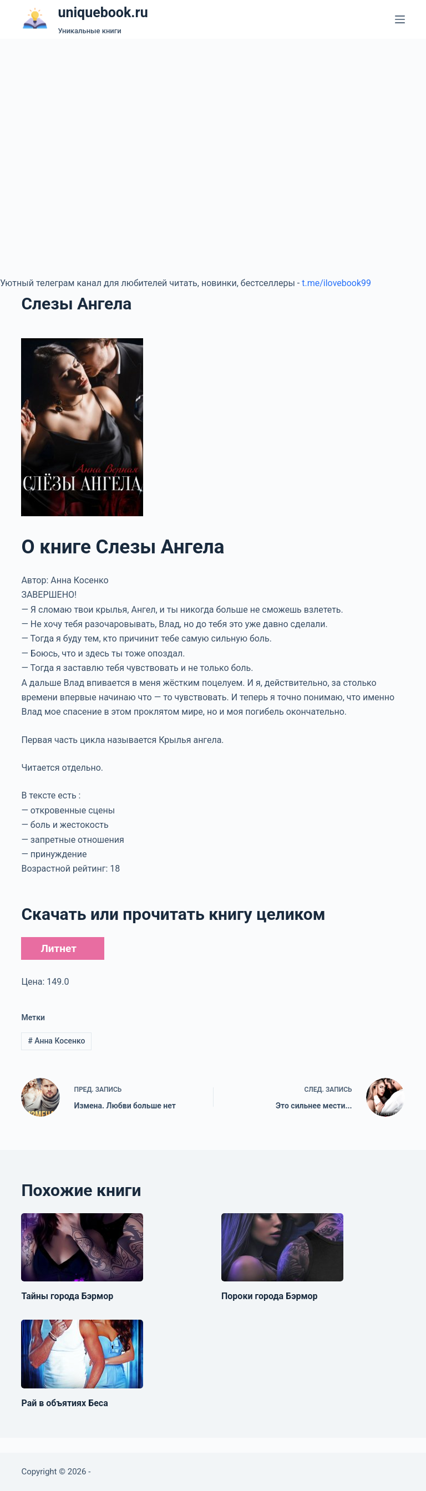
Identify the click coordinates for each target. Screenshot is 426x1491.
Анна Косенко (56, 1040)
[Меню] (400, 19)
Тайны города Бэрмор (67, 1296)
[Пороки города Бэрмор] (282, 1247)
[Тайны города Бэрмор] (82, 1247)
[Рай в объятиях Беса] (82, 1354)
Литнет (58, 948)
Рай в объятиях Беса (64, 1403)
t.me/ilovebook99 (336, 283)
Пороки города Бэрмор (269, 1296)
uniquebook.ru (103, 12)
